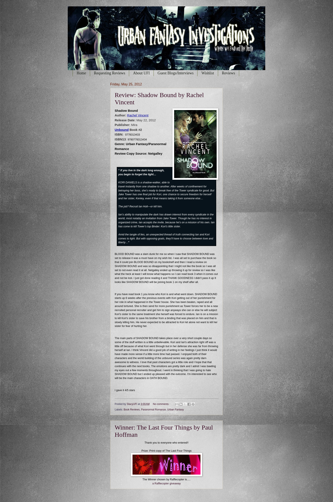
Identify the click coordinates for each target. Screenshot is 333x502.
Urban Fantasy (175, 409)
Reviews (228, 73)
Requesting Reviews (109, 73)
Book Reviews (132, 409)
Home (81, 73)
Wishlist (207, 73)
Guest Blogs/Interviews (175, 73)
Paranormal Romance (153, 409)
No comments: (161, 404)
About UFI (141, 73)
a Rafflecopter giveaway (166, 483)
